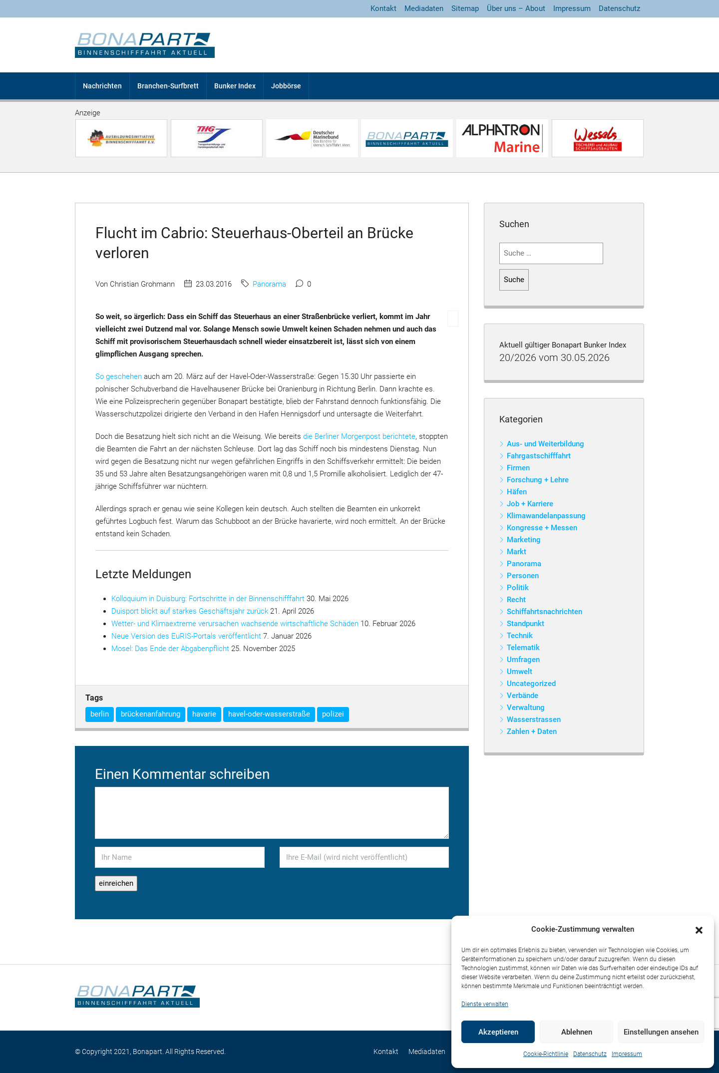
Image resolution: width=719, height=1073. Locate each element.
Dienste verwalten (484, 1004)
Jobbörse (286, 86)
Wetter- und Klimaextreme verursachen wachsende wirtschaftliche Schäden (235, 623)
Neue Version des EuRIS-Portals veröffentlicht (186, 636)
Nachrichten (102, 86)
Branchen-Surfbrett (168, 86)
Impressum (627, 1054)
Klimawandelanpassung (546, 515)
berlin (99, 714)
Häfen (517, 491)
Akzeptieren (498, 1032)
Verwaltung (526, 707)
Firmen (518, 467)
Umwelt (519, 671)
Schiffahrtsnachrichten (544, 611)
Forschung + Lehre (538, 479)
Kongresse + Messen (542, 527)
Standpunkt (525, 623)
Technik (520, 635)
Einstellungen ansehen (661, 1032)
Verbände (522, 695)
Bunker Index (235, 86)
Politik (518, 587)
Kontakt (383, 8)
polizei (333, 714)
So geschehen (118, 376)
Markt (516, 551)
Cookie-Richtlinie (545, 1054)
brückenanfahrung (150, 714)
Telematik (523, 647)
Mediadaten (423, 8)
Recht (516, 599)
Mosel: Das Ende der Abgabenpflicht (170, 648)
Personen (523, 575)
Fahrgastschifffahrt (539, 455)
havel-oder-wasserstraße (269, 714)
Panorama (269, 284)
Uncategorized (531, 683)
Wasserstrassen (534, 719)
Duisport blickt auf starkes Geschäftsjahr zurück (189, 611)
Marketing (524, 539)
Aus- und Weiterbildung (545, 443)
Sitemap (465, 8)
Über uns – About (516, 8)
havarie (204, 714)
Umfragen (523, 659)
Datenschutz (590, 1054)
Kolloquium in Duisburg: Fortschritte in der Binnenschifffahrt (208, 598)
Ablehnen (576, 1032)
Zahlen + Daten (532, 731)
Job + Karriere (530, 503)
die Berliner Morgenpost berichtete (359, 436)
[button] (699, 930)
